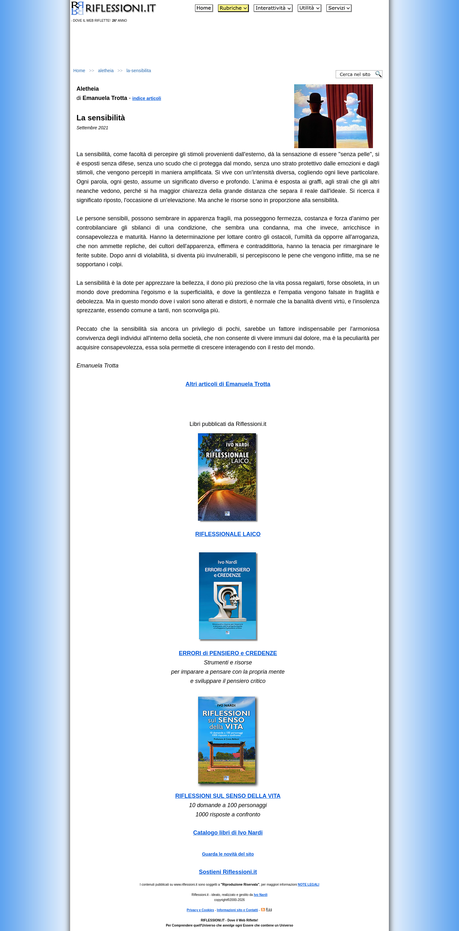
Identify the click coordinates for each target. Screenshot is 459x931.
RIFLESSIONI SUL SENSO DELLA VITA (228, 796)
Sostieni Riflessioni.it (228, 872)
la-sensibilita (139, 70)
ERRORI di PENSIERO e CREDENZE (228, 653)
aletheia (106, 70)
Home (79, 70)
